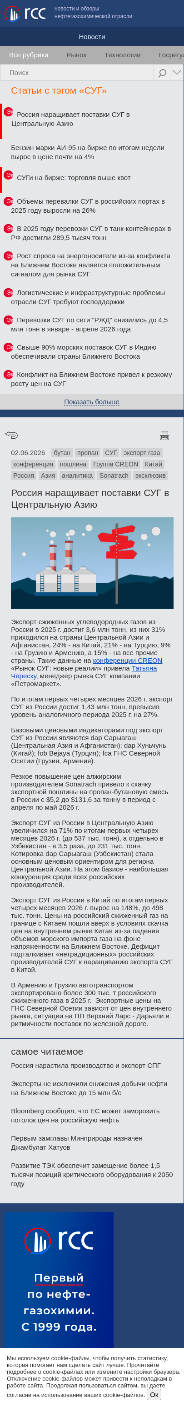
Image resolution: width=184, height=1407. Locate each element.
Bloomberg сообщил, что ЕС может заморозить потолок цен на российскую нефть (85, 1115)
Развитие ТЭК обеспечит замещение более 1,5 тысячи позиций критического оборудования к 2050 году (92, 1174)
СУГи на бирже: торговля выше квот (74, 177)
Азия (48, 475)
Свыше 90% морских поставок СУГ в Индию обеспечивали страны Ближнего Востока (83, 351)
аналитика (77, 475)
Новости (92, 36)
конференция (33, 464)
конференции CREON (128, 660)
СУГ (111, 452)
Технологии (122, 55)
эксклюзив (150, 475)
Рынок (76, 55)
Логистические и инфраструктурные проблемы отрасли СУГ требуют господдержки (88, 297)
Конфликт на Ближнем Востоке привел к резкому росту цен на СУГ (91, 379)
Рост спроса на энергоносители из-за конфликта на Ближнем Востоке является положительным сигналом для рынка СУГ (90, 265)
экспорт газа (142, 452)
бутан (62, 452)
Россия (23, 475)
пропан (87, 452)
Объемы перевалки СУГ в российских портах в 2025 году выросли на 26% (88, 205)
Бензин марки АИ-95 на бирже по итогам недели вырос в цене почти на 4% (87, 152)
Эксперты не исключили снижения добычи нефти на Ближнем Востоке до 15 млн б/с (89, 1088)
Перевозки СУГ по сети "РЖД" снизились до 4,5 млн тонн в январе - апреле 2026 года (89, 324)
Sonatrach (114, 475)
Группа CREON (115, 464)
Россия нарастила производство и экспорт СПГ (86, 1065)
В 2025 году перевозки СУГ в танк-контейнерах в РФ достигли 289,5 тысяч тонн (91, 233)
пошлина (73, 464)
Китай (153, 464)
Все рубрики (28, 55)
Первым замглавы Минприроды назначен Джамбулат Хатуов (77, 1142)
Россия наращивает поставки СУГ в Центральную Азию (70, 118)
